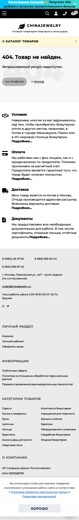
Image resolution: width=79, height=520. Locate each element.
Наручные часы (12, 445)
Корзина (7, 336)
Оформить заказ (12, 346)
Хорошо (39, 509)
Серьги (7, 408)
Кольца (7, 429)
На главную (14, 81)
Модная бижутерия (54, 439)
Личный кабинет (13, 341)
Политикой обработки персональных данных (39, 492)
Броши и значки (51, 418)
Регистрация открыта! (26, 2)
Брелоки (46, 424)
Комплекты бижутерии (56, 408)
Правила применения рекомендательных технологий (37, 384)
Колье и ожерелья (14, 413)
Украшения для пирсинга (58, 413)
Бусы (5, 418)
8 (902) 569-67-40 (13, 266)
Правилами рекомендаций (39, 496)
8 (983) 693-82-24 (46, 258)
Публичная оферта (14, 370)
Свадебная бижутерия (55, 434)
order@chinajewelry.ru (16, 286)
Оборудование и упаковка (58, 429)
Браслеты (8, 434)
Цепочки (8, 424)
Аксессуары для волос (17, 439)
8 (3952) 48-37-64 (13, 258)
